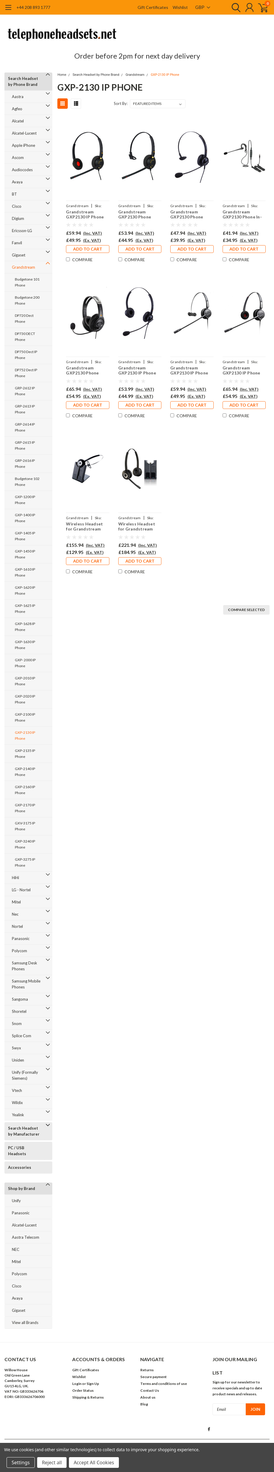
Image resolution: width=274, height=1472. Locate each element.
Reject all (52, 1462)
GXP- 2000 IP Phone (25, 663)
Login (76, 1383)
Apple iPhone (23, 145)
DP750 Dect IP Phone (26, 354)
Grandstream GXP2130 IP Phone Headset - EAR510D (86, 214)
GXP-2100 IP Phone (25, 717)
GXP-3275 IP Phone (25, 862)
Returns (147, 1370)
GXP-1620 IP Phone (25, 590)
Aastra (17, 96)
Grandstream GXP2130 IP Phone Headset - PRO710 (189, 370)
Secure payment (153, 1377)
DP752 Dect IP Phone (26, 373)
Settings (21, 1462)
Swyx (16, 1048)
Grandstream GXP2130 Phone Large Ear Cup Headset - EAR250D (86, 370)
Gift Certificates (153, 7)
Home (61, 75)
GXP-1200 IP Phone (25, 500)
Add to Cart (87, 248)
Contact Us (149, 1390)
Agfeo (17, 108)
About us (147, 1397)
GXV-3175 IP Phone (25, 826)
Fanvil (17, 242)
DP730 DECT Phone (25, 336)
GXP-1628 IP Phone (25, 626)
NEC (15, 1249)
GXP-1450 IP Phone (25, 554)
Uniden (18, 1060)
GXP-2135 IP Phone (25, 753)
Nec (15, 914)
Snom (17, 1023)
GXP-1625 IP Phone (25, 608)
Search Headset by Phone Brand (23, 81)
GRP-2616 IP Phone (25, 463)
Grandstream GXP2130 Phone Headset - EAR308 (188, 214)
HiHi (15, 877)
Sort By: (120, 103)
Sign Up (92, 1383)
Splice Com (21, 1035)
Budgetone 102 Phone (27, 481)
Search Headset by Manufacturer (24, 1131)
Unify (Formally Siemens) (25, 1075)
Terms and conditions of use (163, 1383)
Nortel (17, 926)
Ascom (18, 157)
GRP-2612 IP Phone (25, 391)
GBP (202, 7)
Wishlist (180, 7)
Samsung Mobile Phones (26, 984)
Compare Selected (246, 609)
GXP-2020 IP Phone (25, 699)
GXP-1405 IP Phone (25, 536)
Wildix (17, 1102)
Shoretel (19, 1011)
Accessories (19, 1167)
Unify (16, 1200)
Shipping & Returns (88, 1397)
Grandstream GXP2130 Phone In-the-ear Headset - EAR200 (242, 214)
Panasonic (20, 938)
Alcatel (18, 121)
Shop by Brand (21, 1188)
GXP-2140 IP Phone (25, 771)
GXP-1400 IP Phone (25, 518)
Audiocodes (22, 169)
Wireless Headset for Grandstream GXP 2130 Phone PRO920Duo (136, 526)
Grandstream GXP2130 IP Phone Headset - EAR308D (138, 370)
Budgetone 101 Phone (27, 282)
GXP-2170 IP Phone (25, 808)
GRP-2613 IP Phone (25, 409)
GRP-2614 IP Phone (25, 427)
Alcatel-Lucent (24, 133)
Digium (18, 218)
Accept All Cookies (94, 1462)
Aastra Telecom (25, 1237)
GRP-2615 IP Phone (25, 445)
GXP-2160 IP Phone (25, 790)
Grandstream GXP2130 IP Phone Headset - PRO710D (243, 370)
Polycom (19, 950)
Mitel (16, 902)
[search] (234, 7)
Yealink (18, 1114)
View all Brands (25, 1322)
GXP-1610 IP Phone (25, 572)
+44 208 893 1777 (33, 7)
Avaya (17, 182)
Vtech (17, 1090)
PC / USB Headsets (17, 1150)
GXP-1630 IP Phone (25, 645)
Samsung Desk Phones (24, 966)
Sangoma (20, 999)
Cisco (16, 206)
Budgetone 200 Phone (27, 300)
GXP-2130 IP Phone (25, 735)
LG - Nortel (21, 889)
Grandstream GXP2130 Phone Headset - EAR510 (136, 214)
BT (14, 194)
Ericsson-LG (22, 230)
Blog (144, 1404)
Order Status (83, 1390)
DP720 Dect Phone (24, 318)
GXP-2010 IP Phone (25, 681)
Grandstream (23, 267)
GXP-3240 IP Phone (25, 844)
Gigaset (18, 255)
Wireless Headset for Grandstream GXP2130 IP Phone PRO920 (85, 526)
